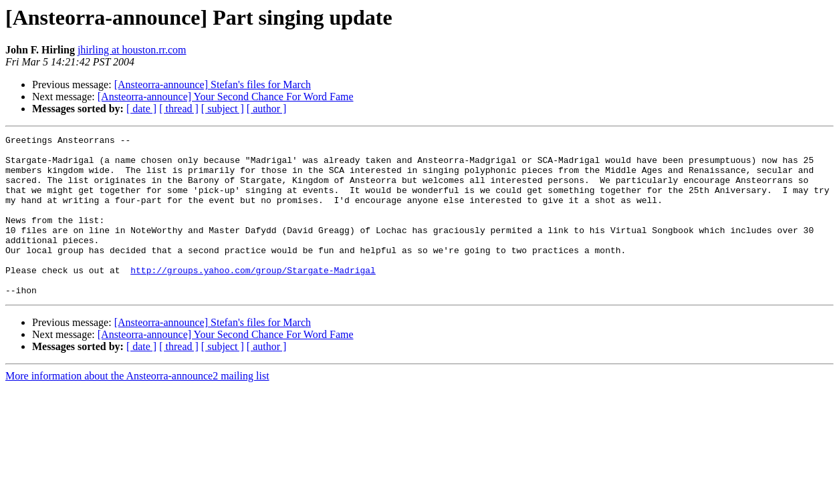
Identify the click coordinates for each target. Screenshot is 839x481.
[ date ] (141, 108)
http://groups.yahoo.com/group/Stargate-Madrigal (253, 298)
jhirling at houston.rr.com (132, 49)
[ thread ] (179, 108)
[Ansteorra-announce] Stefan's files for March (212, 84)
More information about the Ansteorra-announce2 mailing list (137, 408)
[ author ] (267, 108)
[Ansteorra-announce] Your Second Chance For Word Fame (226, 96)
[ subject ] (222, 108)
